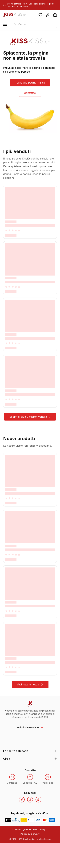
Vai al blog (47, 782)
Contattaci (30, 92)
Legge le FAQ (30, 782)
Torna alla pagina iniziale (30, 82)
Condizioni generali (21, 829)
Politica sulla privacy (30, 834)
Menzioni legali (40, 829)
